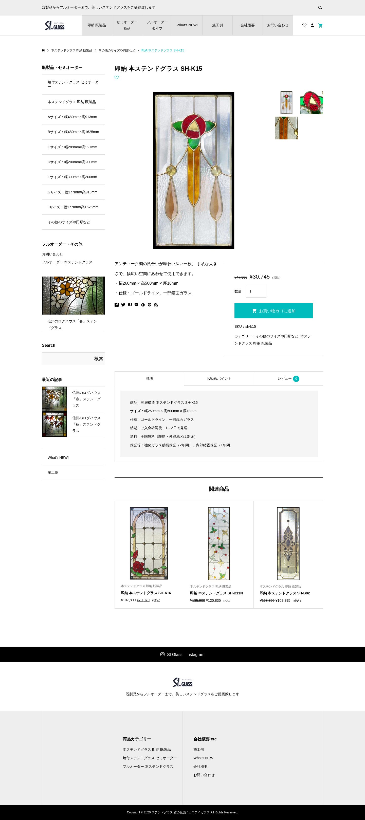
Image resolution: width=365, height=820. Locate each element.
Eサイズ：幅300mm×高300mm (72, 177)
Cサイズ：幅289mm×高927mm (72, 147)
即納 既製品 (96, 25)
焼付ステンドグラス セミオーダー (73, 84)
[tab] (149, 378)
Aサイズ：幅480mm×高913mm (72, 117)
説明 (149, 378)
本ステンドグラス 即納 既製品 (72, 102)
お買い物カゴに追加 (277, 311)
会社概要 (248, 25)
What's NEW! (58, 457)
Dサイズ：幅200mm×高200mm (72, 162)
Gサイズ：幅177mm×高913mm (72, 192)
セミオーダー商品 (127, 25)
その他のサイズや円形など (277, 336)
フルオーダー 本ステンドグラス (67, 262)
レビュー (288, 379)
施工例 (217, 25)
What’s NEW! (187, 25)
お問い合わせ (277, 25)
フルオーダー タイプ (157, 25)
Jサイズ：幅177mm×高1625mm (73, 207)
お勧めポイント (219, 378)
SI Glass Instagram (186, 654)
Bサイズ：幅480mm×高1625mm (73, 132)
